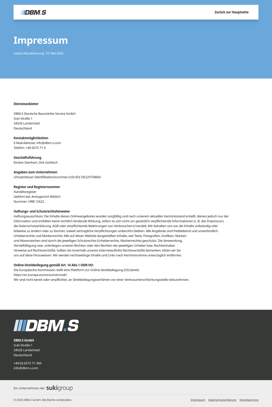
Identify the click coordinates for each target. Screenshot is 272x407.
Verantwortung (248, 400)
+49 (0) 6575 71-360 (27, 363)
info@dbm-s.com (26, 368)
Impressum (198, 400)
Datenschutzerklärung (222, 400)
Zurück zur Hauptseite (232, 12)
